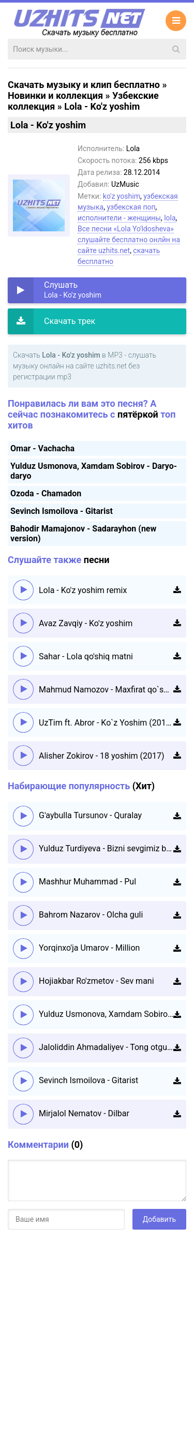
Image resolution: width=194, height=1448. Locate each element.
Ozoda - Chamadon (45, 493)
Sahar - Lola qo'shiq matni (86, 656)
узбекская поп (131, 207)
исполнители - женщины (119, 218)
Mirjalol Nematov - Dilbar (84, 1113)
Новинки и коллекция (55, 95)
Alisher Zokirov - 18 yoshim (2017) (102, 756)
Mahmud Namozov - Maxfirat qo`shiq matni (106, 690)
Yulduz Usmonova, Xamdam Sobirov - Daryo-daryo (106, 1014)
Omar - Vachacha (42, 448)
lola (169, 218)
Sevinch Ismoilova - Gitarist (61, 511)
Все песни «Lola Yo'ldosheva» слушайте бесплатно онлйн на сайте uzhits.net (129, 240)
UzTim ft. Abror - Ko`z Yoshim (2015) (106, 723)
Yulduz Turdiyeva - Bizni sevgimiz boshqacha (106, 848)
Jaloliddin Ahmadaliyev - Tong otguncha (106, 1047)
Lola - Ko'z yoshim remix (83, 590)
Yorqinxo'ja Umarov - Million (89, 948)
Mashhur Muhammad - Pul (87, 881)
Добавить (159, 1219)
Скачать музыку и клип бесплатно (84, 84)
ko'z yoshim (121, 196)
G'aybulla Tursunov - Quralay (90, 815)
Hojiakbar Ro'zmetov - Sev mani (96, 981)
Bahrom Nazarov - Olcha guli (91, 915)
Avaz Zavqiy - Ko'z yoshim (85, 623)
